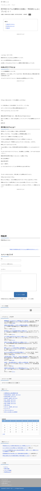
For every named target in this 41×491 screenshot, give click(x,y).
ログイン (6, 466)
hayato (13, 360)
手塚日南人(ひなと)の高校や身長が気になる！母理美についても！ (17, 445)
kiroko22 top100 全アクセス (10, 398)
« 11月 (4, 434)
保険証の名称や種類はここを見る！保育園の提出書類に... (16, 325)
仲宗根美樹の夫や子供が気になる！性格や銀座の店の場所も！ (16, 453)
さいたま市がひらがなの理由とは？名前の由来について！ (15, 447)
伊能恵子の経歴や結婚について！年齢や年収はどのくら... (16, 368)
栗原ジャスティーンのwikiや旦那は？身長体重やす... (15, 347)
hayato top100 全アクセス (10, 396)
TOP (6, 4)
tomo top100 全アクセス (10, 403)
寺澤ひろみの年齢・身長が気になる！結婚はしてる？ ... (16, 342)
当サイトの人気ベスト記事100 (10, 411)
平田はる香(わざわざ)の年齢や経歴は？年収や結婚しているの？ (16, 455)
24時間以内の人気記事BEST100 (11, 393)
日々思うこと (5, 2)
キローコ (13, 328)
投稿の (6, 468)
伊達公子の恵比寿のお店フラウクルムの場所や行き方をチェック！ (24, 249)
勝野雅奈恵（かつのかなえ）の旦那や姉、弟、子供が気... (16, 320)
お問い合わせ (7, 405)
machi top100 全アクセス (10, 401)
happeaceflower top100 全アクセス (12, 394)
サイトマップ (7, 408)
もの (30, 14)
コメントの (7, 470)
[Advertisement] (20, 43)
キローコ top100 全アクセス (11, 406)
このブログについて (6, 481)
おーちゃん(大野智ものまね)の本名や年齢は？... (14, 352)
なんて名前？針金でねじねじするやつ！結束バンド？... (16, 336)
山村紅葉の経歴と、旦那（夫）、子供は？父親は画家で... (16, 356)
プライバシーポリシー (9, 410)
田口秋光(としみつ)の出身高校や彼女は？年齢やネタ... (16, 330)
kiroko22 (13, 323)
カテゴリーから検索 (6, 382)
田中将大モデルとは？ (10, 26)
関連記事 (8, 28)
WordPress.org (7, 472)
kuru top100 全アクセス (10, 399)
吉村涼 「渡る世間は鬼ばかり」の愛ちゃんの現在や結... (16, 362)
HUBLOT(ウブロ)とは (10, 24)
